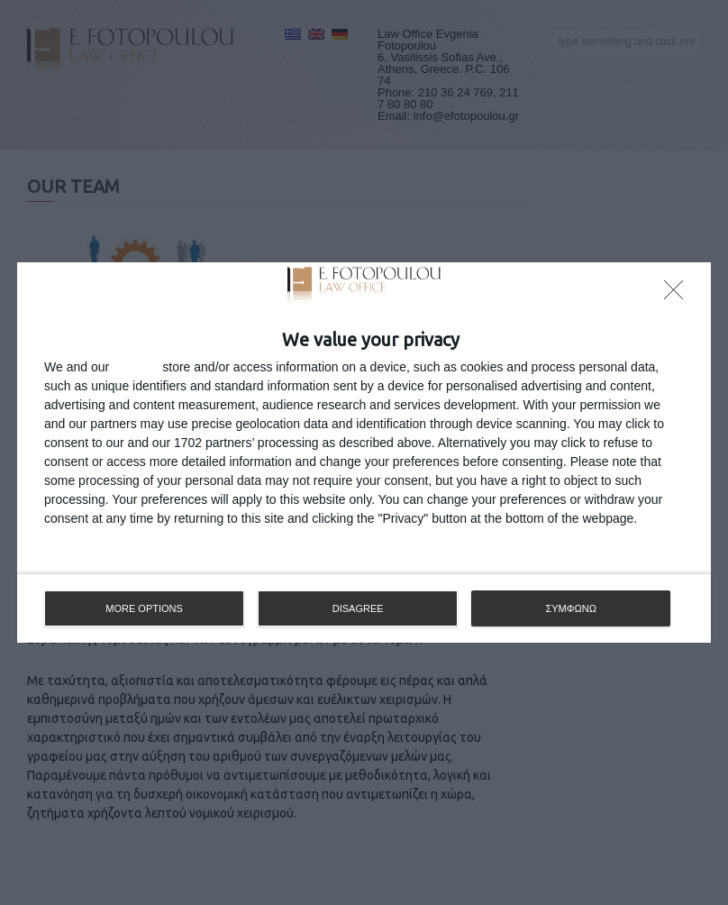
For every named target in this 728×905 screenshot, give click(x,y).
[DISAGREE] (678, 294)
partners (136, 367)
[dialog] (364, 452)
